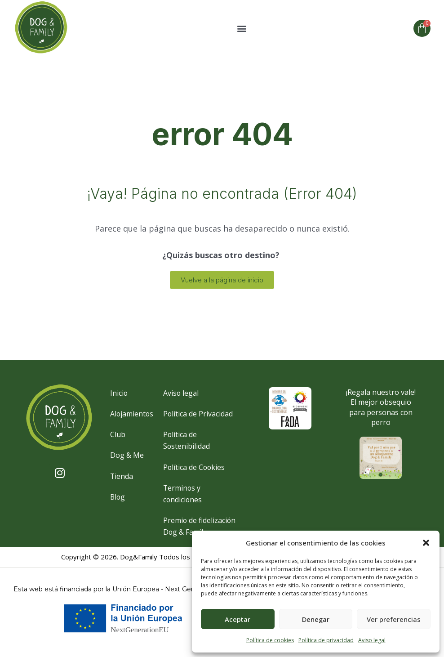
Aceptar (237, 619)
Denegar (315, 619)
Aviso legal (372, 640)
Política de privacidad (326, 640)
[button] (426, 542)
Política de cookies (270, 640)
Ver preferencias (394, 619)
